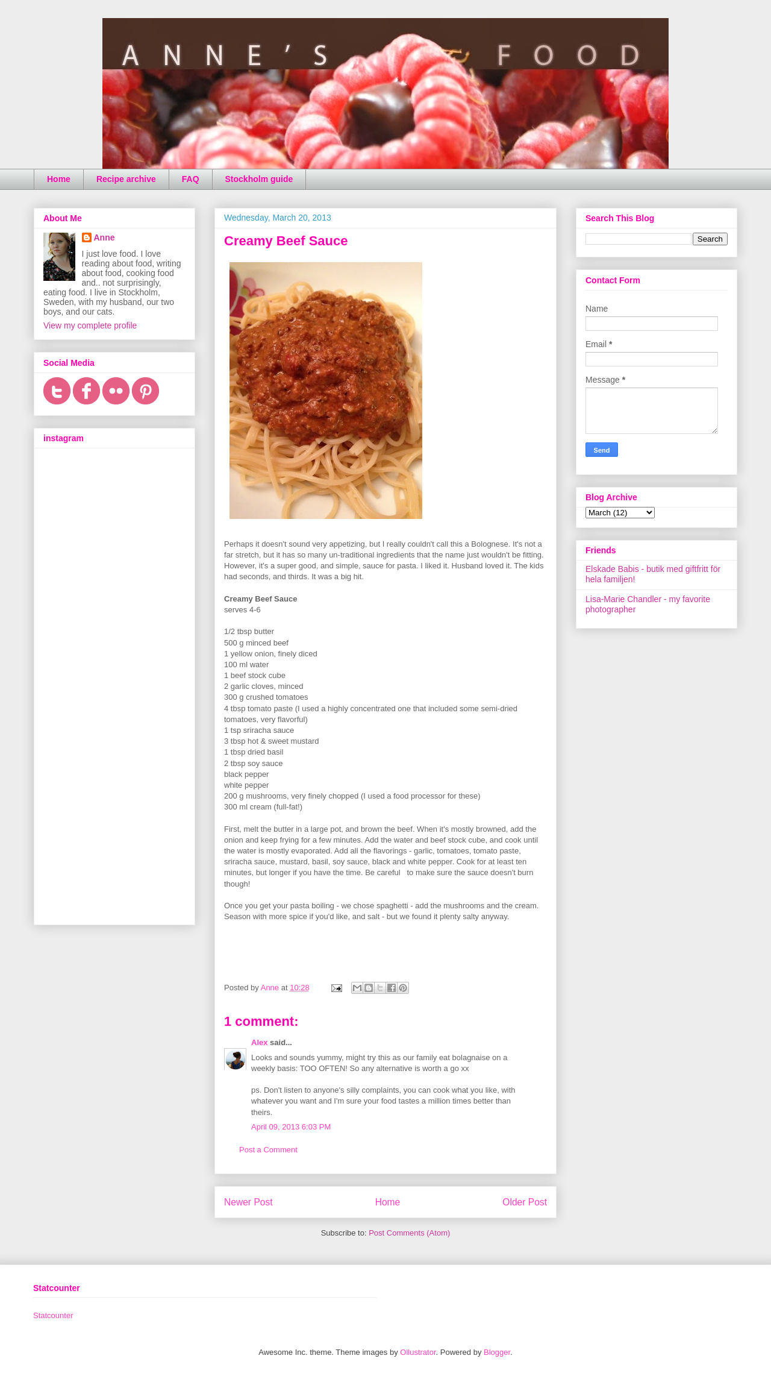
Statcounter (53, 1315)
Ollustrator (417, 1352)
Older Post (524, 1202)
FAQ (190, 179)
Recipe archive (126, 179)
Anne (104, 237)
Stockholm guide (259, 179)
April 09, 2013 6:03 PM (291, 1126)
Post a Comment (268, 1149)
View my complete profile (90, 325)
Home (58, 179)
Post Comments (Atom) (409, 1232)
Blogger (497, 1352)
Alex (259, 1042)
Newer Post (248, 1202)
